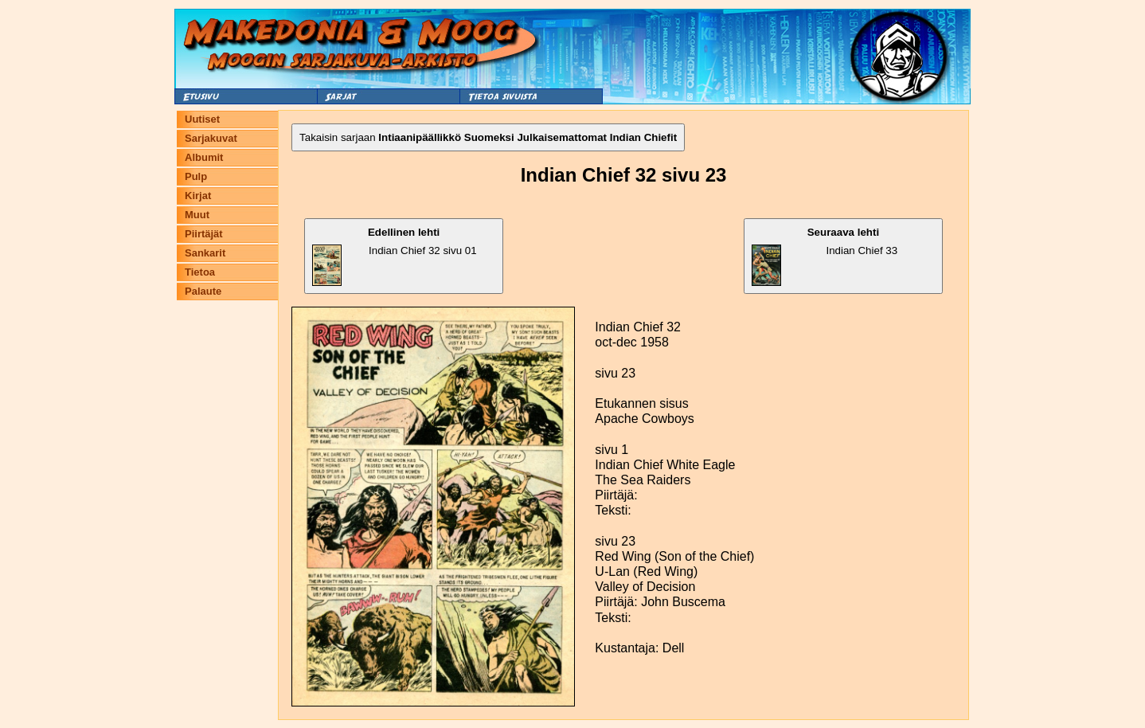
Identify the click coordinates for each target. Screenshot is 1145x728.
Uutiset (202, 119)
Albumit (204, 157)
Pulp (196, 176)
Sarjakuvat (211, 138)
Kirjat (198, 196)
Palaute (203, 291)
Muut (197, 215)
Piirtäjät (204, 234)
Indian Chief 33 (824, 256)
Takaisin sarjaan (488, 137)
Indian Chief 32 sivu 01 (394, 256)
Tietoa (200, 272)
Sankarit (205, 253)
